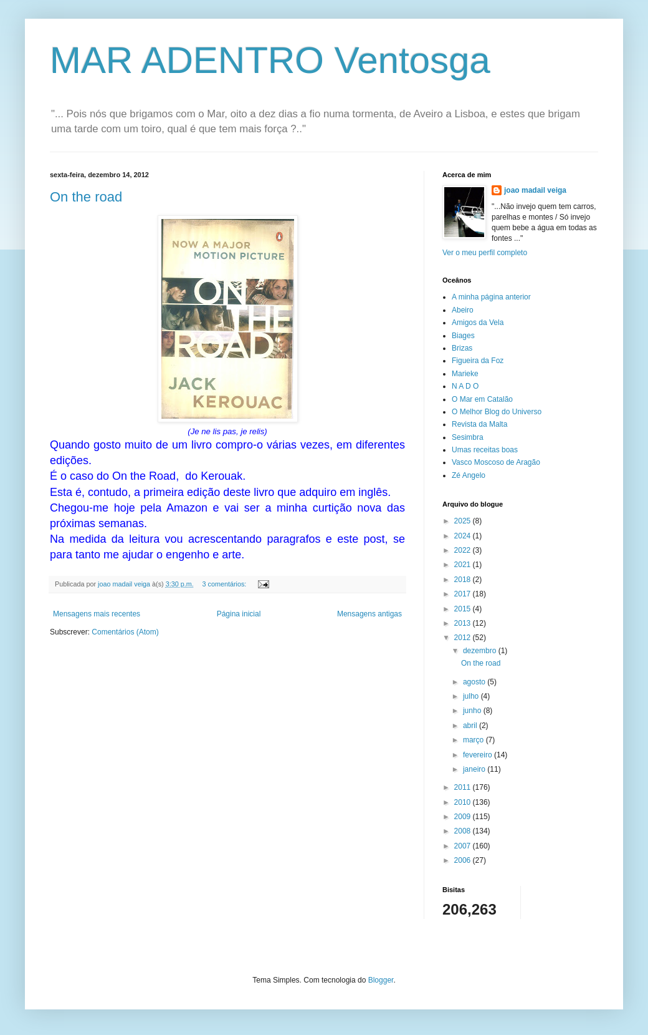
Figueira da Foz (477, 360)
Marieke (465, 373)
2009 (463, 816)
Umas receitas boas (485, 449)
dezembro (480, 650)
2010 (463, 802)
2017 (463, 594)
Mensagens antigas (369, 614)
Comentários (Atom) (125, 632)
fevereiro (478, 755)
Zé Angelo (468, 475)
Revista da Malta (479, 424)
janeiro (475, 769)
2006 (463, 860)
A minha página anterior (491, 297)
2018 (463, 579)
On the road (86, 197)
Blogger (381, 980)
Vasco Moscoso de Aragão (496, 462)
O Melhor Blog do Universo (496, 411)
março (474, 740)
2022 (463, 550)
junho (473, 710)
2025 (463, 521)
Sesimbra (468, 437)
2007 (463, 846)
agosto (475, 682)
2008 (463, 831)
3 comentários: (225, 584)
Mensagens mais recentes (96, 614)
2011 (463, 787)
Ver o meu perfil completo (484, 252)
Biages (463, 335)
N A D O (465, 386)
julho (472, 696)
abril (471, 725)
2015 (463, 609)
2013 (463, 623)
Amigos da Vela (477, 322)
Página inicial (239, 614)
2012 (463, 637)
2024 (463, 536)
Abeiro (463, 310)
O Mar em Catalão (482, 399)
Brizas (462, 348)
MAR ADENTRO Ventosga (270, 60)
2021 (463, 564)
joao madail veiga (535, 190)
